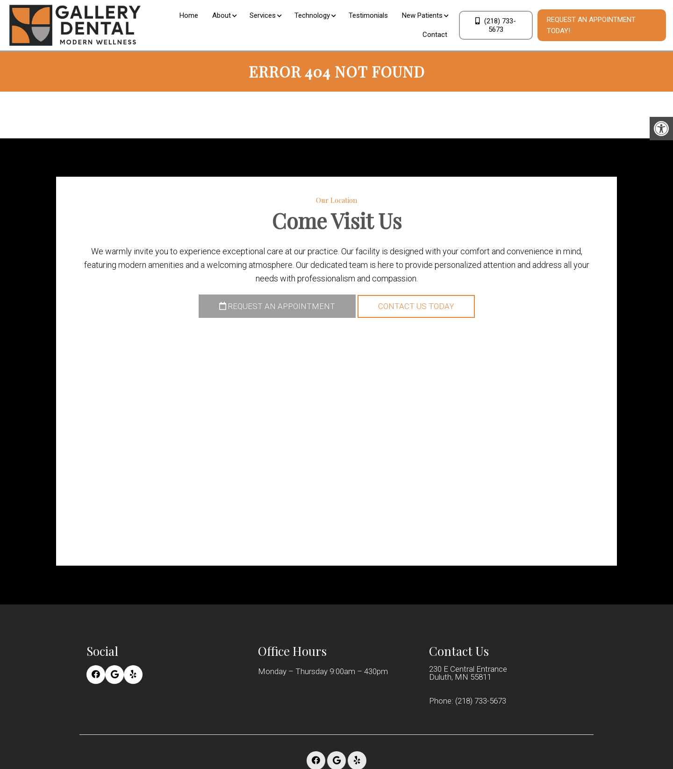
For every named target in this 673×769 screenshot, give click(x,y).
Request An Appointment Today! (591, 25)
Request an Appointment (277, 306)
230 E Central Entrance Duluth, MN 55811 (468, 673)
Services (263, 15)
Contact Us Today (416, 306)
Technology (312, 15)
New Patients (422, 15)
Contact (434, 34)
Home (188, 15)
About (221, 15)
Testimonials (368, 15)
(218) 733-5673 (495, 25)
